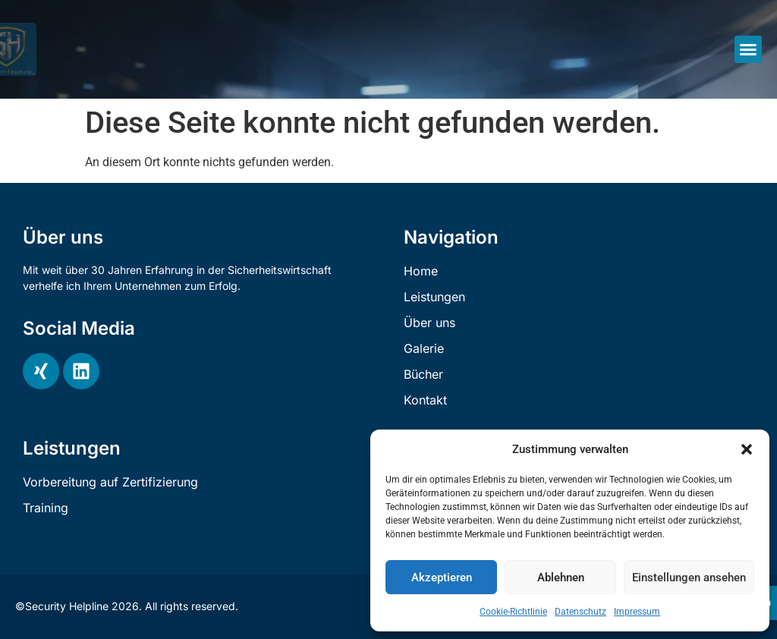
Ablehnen (560, 577)
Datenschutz (580, 611)
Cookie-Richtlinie (513, 611)
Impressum (637, 611)
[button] (746, 449)
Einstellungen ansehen (689, 577)
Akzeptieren (441, 577)
